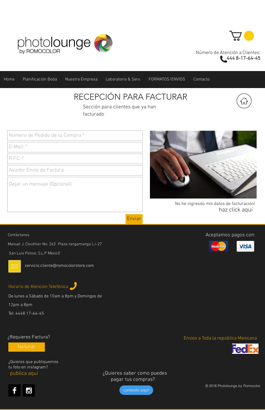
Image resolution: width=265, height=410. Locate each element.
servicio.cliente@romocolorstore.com (59, 265)
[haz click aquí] (236, 210)
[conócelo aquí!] (136, 390)
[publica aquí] (24, 373)
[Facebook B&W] (14, 390)
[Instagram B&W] (29, 390)
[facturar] (26, 347)
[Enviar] (134, 219)
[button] (241, 36)
